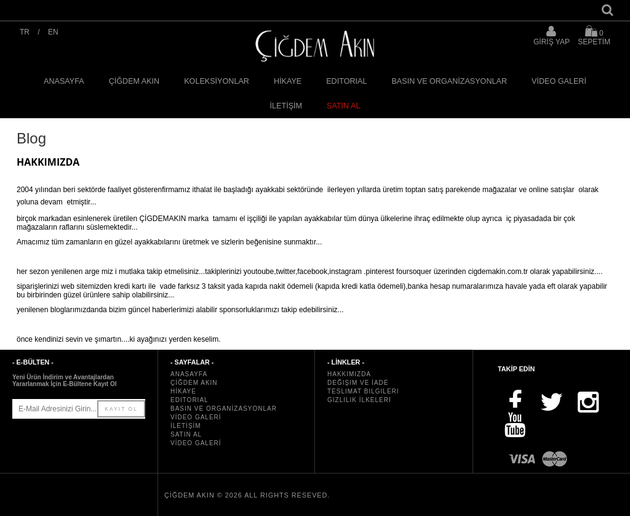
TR (25, 32)
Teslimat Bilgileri (363, 391)
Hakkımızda (349, 374)
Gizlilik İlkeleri (359, 400)
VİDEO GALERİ (559, 81)
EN (53, 32)
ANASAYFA (64, 81)
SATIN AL (343, 106)
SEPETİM (594, 35)
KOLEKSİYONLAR (216, 81)
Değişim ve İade (357, 382)
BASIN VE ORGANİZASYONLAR (449, 81)
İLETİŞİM (286, 106)
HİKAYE (287, 81)
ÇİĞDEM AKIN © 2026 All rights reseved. (247, 495)
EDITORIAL (346, 81)
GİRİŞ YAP (551, 42)
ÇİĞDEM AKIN (134, 81)
